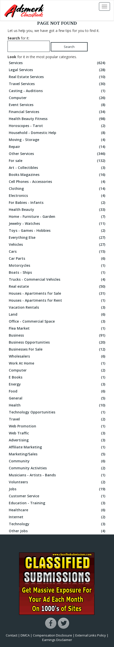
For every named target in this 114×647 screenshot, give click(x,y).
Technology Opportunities (57, 412)
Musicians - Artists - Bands (57, 475)
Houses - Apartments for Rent (57, 300)
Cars (57, 251)
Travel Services (57, 83)
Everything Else (57, 237)
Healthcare (57, 510)
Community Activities (57, 468)
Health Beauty (57, 209)
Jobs (57, 489)
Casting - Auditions (57, 90)
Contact (11, 635)
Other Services (57, 153)
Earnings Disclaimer (57, 640)
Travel (57, 419)
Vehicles (57, 244)
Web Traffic (57, 433)
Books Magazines (57, 174)
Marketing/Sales (57, 454)
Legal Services (57, 69)
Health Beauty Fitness (57, 118)
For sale (57, 160)
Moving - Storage (57, 139)
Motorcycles (57, 265)
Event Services (57, 104)
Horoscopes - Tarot (57, 125)
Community (57, 461)
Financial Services (57, 111)
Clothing (57, 188)
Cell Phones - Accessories (57, 181)
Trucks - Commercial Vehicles (57, 279)
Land (57, 314)
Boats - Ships (57, 272)
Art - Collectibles (57, 167)
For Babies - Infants (57, 202)
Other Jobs (57, 530)
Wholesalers (57, 356)
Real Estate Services (57, 76)
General (57, 398)
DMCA (25, 635)
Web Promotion (57, 426)
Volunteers (57, 482)
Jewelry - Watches (57, 223)
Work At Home (57, 363)
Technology (57, 523)
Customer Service (57, 496)
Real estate (57, 286)
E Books (57, 377)
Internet (57, 517)
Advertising (57, 440)
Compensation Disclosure (52, 635)
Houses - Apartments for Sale (57, 293)
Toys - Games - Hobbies (57, 230)
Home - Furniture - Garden (57, 216)
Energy (57, 384)
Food (57, 391)
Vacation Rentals (57, 307)
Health (57, 405)
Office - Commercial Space (57, 321)
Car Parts (57, 258)
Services (57, 62)
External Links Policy (90, 635)
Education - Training (57, 503)
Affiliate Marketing (57, 447)
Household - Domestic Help (57, 132)
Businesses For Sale (57, 349)
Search (69, 46)
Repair (57, 146)
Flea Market (57, 328)
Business (57, 335)
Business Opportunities (57, 342)
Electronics (57, 195)
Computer (57, 97)
